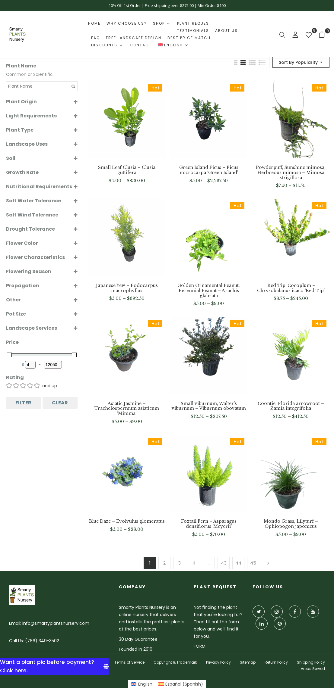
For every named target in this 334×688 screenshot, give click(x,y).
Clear (60, 402)
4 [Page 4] (194, 563)
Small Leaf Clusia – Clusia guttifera (126, 170)
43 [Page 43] (224, 563)
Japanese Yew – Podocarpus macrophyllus (127, 288)
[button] (324, 34)
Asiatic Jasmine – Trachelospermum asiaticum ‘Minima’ (126, 408)
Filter (23, 402)
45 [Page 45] (253, 563)
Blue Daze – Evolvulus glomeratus (127, 521)
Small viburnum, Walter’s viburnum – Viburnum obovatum (209, 406)
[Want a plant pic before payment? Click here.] (54, 666)
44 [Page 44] (238, 563)
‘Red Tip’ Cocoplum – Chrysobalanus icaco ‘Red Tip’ (291, 288)
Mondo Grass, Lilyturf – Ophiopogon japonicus (291, 524)
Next (268, 563)
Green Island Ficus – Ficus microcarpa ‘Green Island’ (208, 170)
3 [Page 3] (179, 563)
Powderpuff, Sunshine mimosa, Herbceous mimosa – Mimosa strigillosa (291, 172)
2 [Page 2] (164, 563)
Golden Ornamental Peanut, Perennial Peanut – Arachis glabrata (208, 290)
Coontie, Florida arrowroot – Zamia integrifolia (291, 406)
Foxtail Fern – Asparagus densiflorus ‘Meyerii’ (209, 524)
